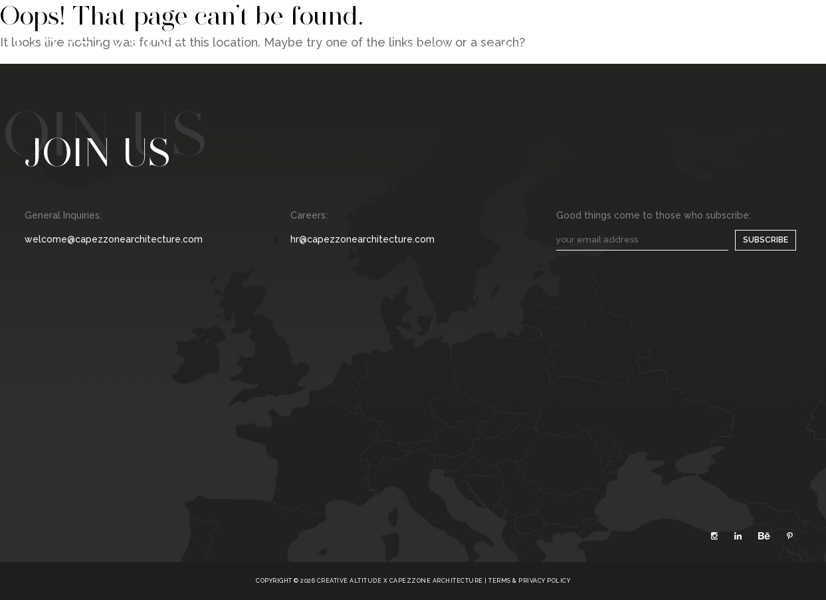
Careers (641, 47)
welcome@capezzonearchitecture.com (114, 239)
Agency (507, 47)
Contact (719, 47)
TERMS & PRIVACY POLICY (529, 580)
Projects (431, 47)
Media (573, 47)
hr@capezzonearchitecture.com (362, 239)
